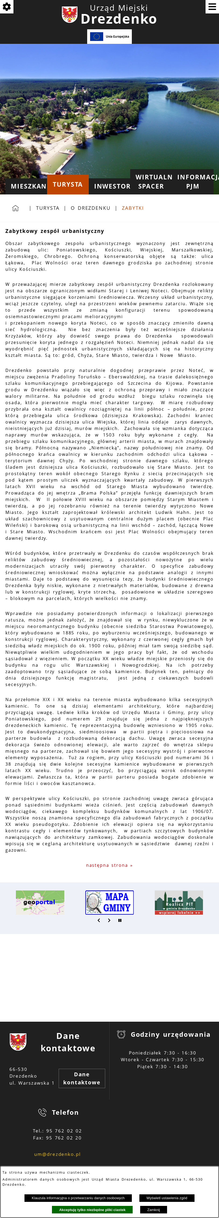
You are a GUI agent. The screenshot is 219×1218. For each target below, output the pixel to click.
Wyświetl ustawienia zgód (166, 1198)
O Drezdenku (91, 208)
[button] (99, 920)
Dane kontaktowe (82, 1078)
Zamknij (153, 1210)
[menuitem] (26, 186)
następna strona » (109, 865)
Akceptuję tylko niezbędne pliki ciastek (92, 1210)
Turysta (47, 208)
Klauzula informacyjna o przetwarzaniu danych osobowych (78, 1198)
